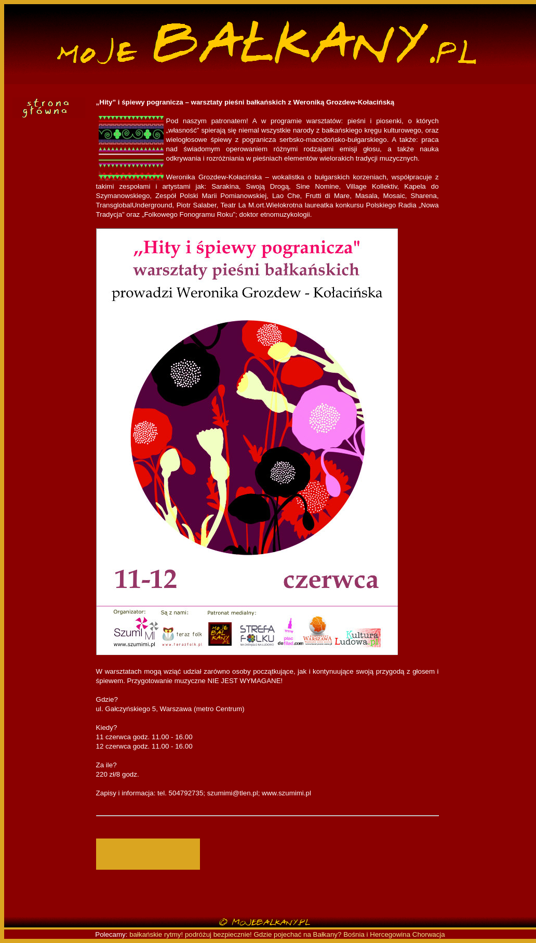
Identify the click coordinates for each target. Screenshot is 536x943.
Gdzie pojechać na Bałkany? (299, 934)
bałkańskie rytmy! (156, 934)
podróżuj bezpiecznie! (218, 934)
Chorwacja (428, 934)
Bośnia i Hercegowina (376, 934)
